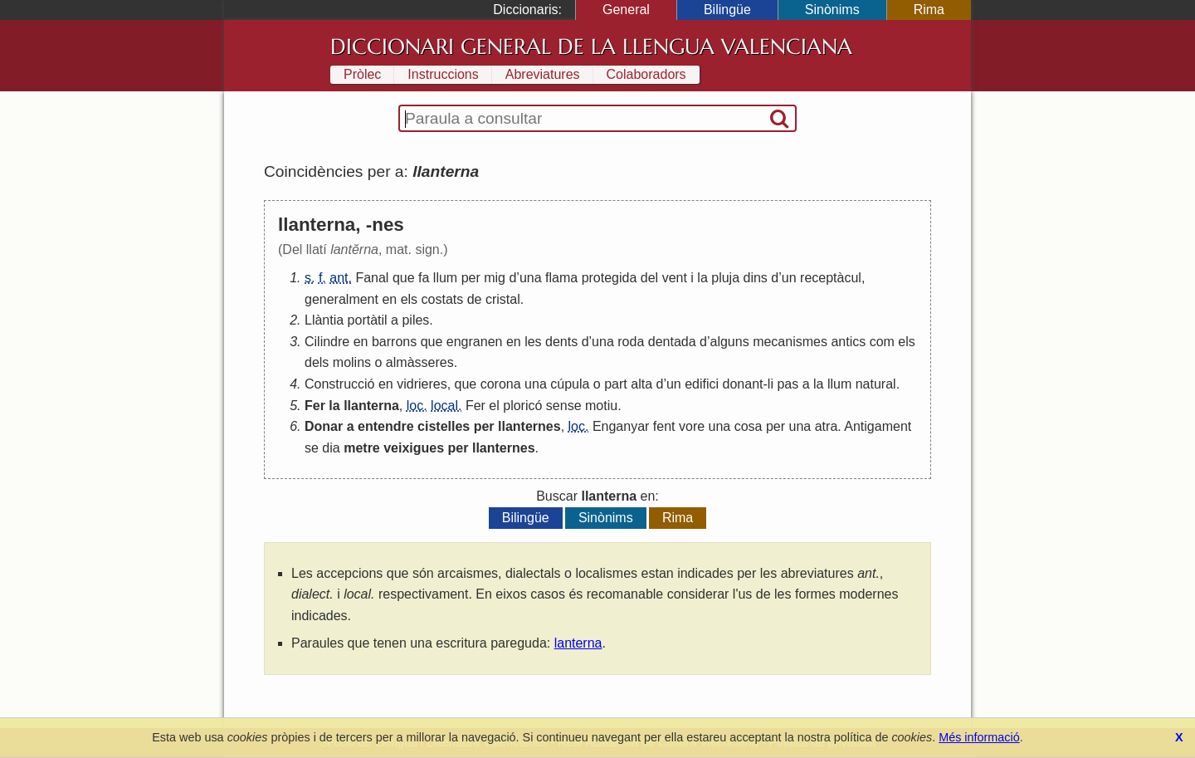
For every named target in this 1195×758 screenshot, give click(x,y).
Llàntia (324, 320)
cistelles (443, 426)
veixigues (413, 448)
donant (743, 384)
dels (317, 362)
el (494, 406)
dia (330, 448)
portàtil (368, 320)
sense (564, 406)
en (389, 299)
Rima (929, 9)
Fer (315, 406)
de (474, 299)
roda (630, 342)
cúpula (569, 384)
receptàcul (830, 278)
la (702, 278)
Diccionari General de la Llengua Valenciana (591, 46)
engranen (474, 342)
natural (876, 384)
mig (494, 278)
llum (445, 278)
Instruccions (442, 74)
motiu (601, 406)
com (882, 342)
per (470, 278)
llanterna (371, 406)
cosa (748, 426)
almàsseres (420, 362)
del (649, 278)
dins (756, 278)
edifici (702, 384)
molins (352, 362)
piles (415, 320)
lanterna (578, 643)
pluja (725, 278)
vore (692, 426)
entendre (386, 426)
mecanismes (790, 342)
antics (848, 342)
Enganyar (621, 426)
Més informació (979, 737)
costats (443, 299)
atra (826, 426)
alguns (729, 342)
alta (641, 384)
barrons (394, 342)
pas (787, 384)
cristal (502, 299)
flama (561, 278)
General (626, 9)
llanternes (529, 426)
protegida (609, 278)
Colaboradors (646, 74)
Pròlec (362, 74)
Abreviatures (542, 74)
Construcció (339, 384)
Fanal (371, 278)
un (789, 278)
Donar (324, 426)
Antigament (877, 426)
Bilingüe (727, 9)
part (615, 384)
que (404, 278)
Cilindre (327, 342)
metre (362, 448)
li (770, 384)
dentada (672, 342)
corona (500, 384)
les (532, 342)
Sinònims (832, 9)
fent (664, 426)
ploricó (522, 406)
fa (423, 278)
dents (561, 342)
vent (674, 278)
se (312, 448)
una (530, 278)
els (409, 299)
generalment (341, 299)
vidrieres (421, 384)
